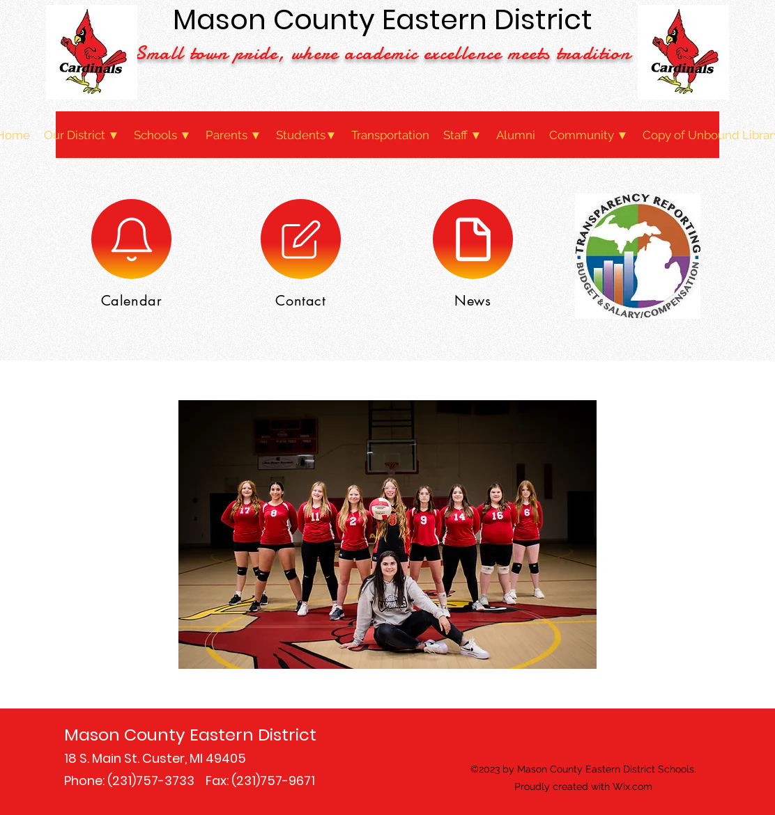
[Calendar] (131, 239)
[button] (82, 135)
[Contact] (301, 239)
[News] (473, 239)
